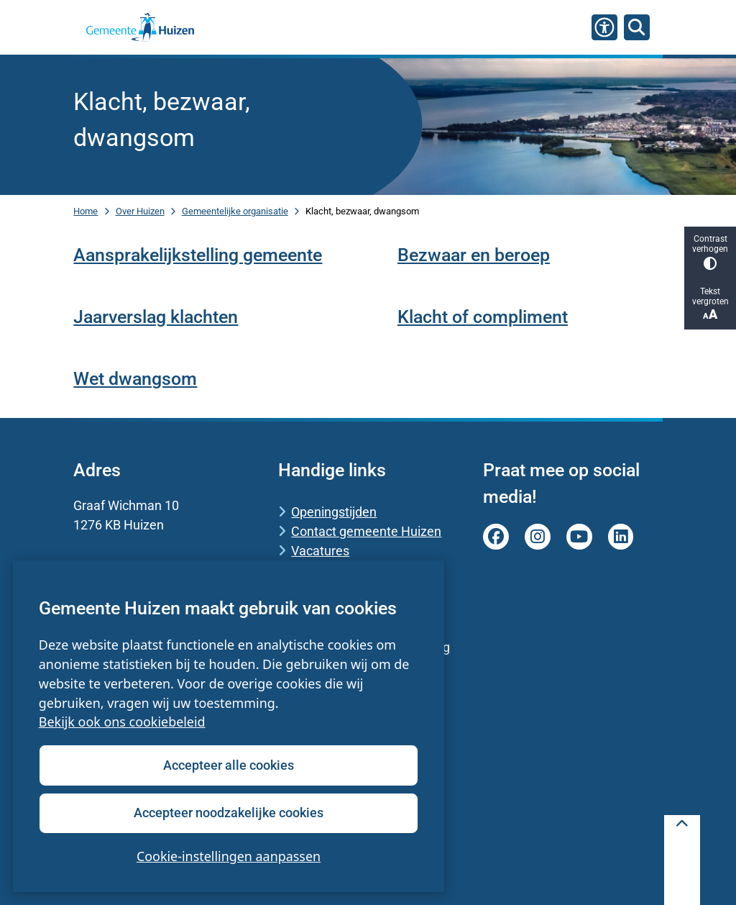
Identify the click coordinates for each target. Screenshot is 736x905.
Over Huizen (140, 211)
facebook (496, 537)
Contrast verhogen (710, 252)
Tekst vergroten (710, 304)
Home (85, 211)
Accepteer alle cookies (228, 765)
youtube (579, 537)
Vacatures (320, 550)
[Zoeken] (637, 27)
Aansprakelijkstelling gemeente (197, 255)
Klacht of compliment (482, 316)
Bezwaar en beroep (473, 255)
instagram (538, 537)
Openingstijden (334, 511)
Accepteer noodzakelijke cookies (228, 812)
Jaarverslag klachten (155, 316)
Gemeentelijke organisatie (235, 211)
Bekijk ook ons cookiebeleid (122, 722)
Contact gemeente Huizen (366, 531)
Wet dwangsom (135, 378)
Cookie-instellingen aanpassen (229, 856)
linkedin (621, 537)
